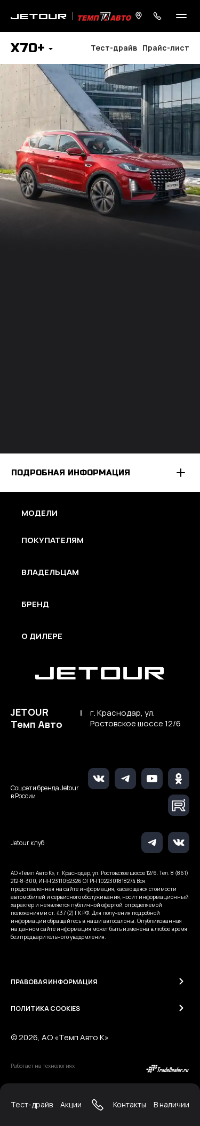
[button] (32, 49)
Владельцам (50, 572)
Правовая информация (54, 981)
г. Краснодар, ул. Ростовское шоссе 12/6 (135, 718)
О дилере (41, 636)
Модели (39, 513)
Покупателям (52, 540)
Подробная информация (70, 472)
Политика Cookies (45, 1008)
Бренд (35, 604)
